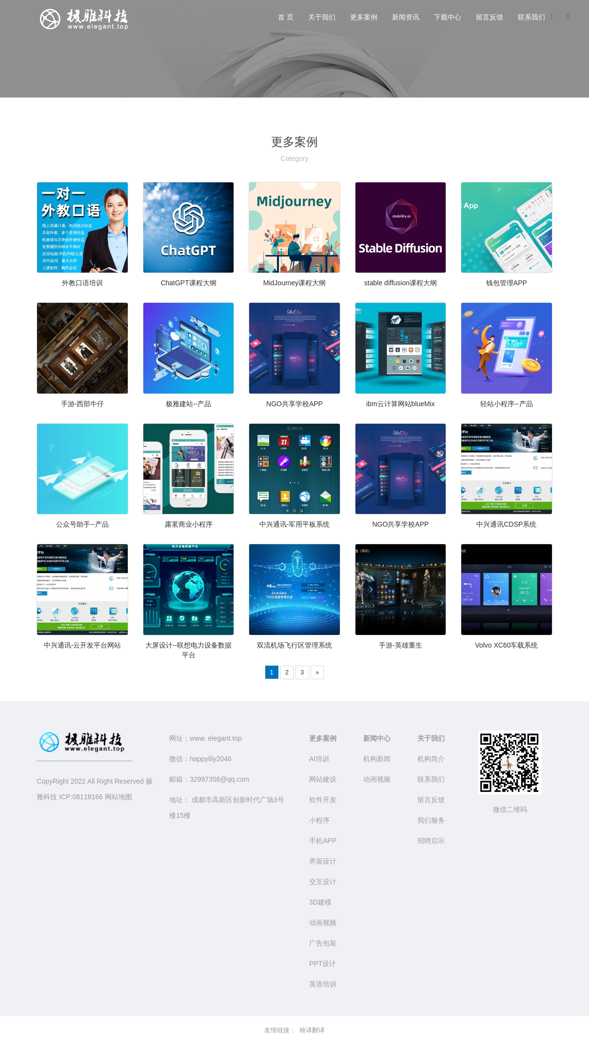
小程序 (319, 820)
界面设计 (322, 861)
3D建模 (320, 902)
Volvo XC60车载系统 (506, 645)
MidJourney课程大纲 (294, 283)
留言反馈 (489, 17)
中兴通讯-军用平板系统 (294, 524)
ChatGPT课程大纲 (188, 283)
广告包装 (322, 943)
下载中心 (447, 17)
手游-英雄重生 (400, 645)
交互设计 (322, 882)
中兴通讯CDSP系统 (506, 524)
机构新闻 (377, 759)
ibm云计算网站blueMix (400, 404)
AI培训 (319, 759)
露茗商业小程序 (189, 524)
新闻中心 (377, 738)
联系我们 (531, 17)
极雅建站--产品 (188, 404)
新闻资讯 (405, 17)
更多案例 (363, 17)
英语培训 (322, 984)
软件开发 (322, 800)
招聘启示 (431, 841)
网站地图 (118, 797)
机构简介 (431, 759)
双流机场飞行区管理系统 (294, 645)
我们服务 (431, 820)
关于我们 (321, 17)
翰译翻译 (312, 1030)
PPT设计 (322, 963)
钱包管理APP (506, 283)
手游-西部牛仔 (82, 404)
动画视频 (322, 923)
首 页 (286, 17)
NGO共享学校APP (294, 404)
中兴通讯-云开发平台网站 (82, 645)
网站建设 (322, 779)
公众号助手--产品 (82, 524)
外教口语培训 (82, 283)
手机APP (322, 841)
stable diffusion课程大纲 (400, 283)
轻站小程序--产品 (506, 404)
